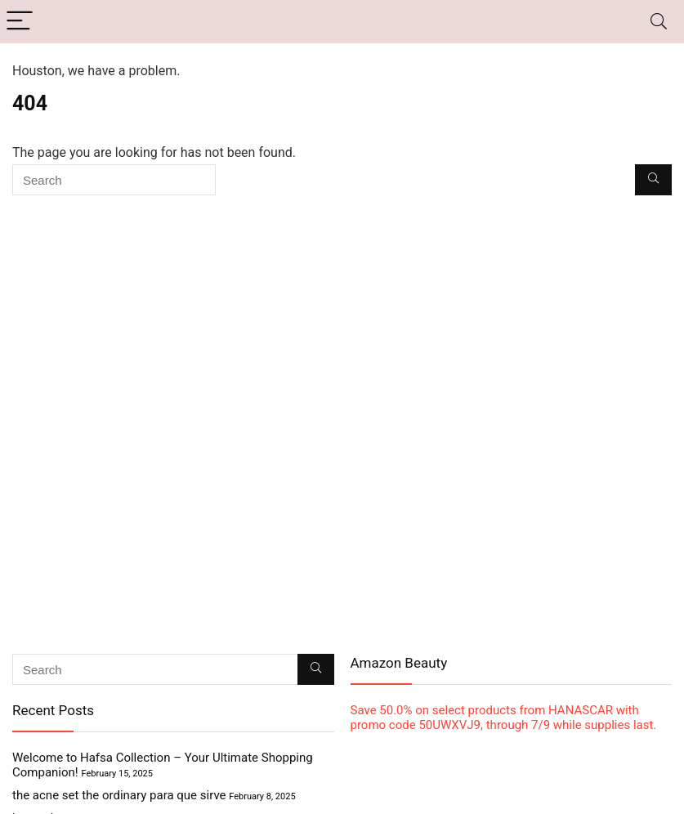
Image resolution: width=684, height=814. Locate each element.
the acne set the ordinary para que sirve (119, 795)
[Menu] (19, 21)
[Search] (658, 21)
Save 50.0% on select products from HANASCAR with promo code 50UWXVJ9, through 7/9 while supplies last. (504, 717)
